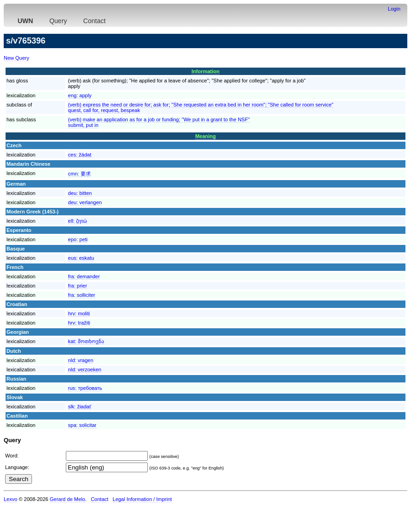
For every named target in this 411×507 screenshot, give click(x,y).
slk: (79, 406)
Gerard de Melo (67, 499)
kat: (86, 341)
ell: (77, 221)
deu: (80, 193)
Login (394, 9)
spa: (82, 425)
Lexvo (10, 499)
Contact (94, 21)
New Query (16, 58)
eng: (80, 95)
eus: (81, 258)
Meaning (205, 136)
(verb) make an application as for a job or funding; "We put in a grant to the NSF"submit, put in (159, 122)
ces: (79, 154)
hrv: (79, 313)
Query (58, 21)
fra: (84, 276)
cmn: (79, 173)
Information (205, 71)
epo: (78, 239)
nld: (80, 360)
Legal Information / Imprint (142, 499)
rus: (85, 388)
